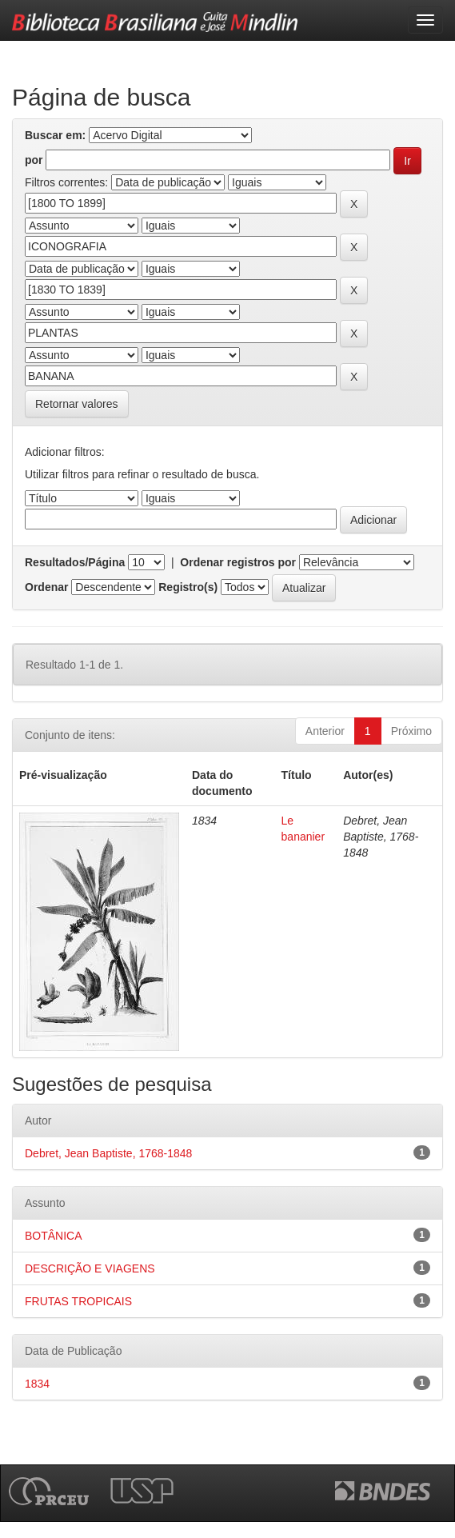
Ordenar (46, 587)
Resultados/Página (75, 562)
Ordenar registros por (238, 562)
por (34, 160)
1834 (37, 1383)
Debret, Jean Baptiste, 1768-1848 (108, 1153)
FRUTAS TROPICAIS (78, 1301)
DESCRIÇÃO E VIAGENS (90, 1268)
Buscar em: (55, 135)
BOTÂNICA (53, 1235)
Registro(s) (188, 587)
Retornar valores (76, 403)
